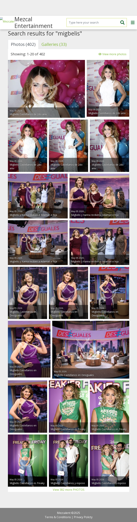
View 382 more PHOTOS (68, 490)
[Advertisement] (68, 8)
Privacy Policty (83, 517)
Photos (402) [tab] (23, 44)
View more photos (112, 54)
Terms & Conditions (58, 517)
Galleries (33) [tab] (54, 44)
